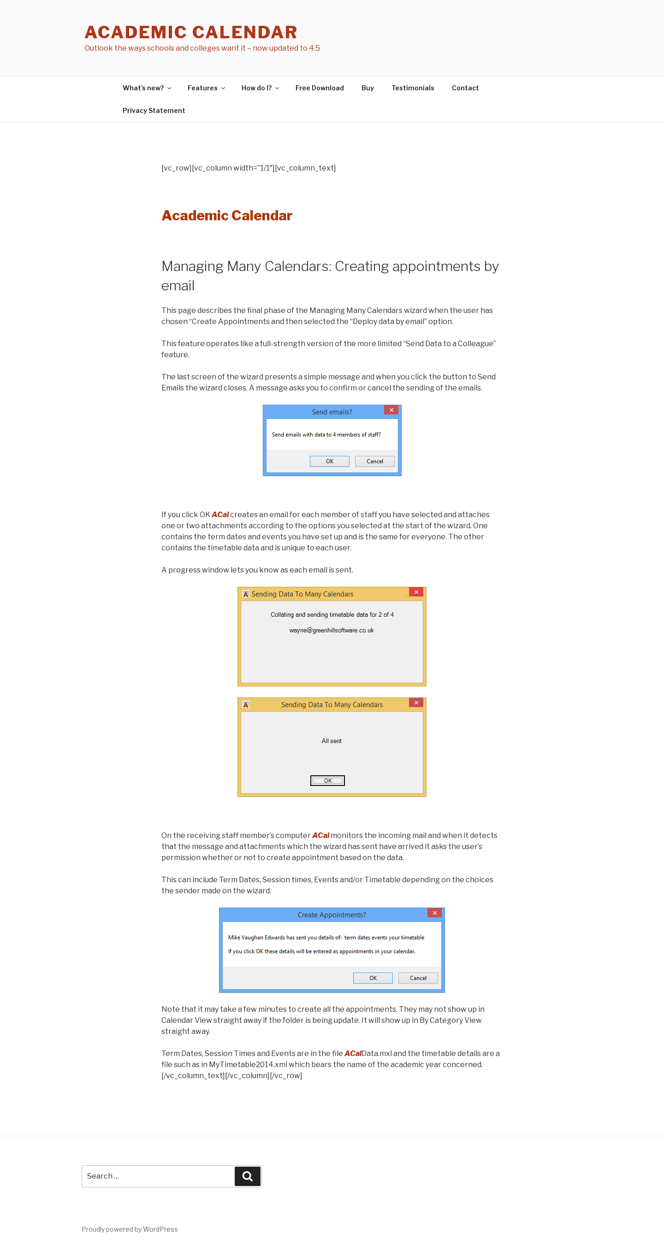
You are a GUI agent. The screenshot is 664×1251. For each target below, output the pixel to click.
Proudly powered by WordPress (130, 1229)
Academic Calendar (191, 32)
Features (207, 88)
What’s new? (147, 88)
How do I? (261, 88)
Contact (465, 88)
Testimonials (412, 88)
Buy (368, 88)
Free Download (320, 88)
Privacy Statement (154, 110)
